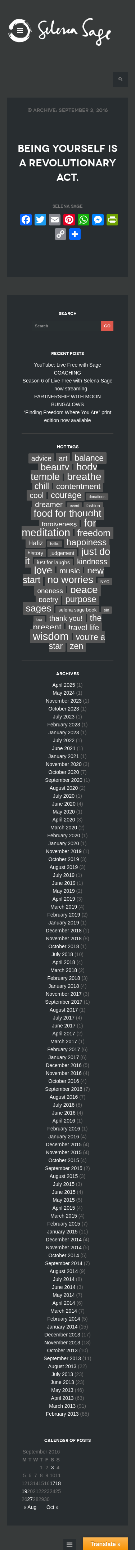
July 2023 (64, 717)
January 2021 (64, 756)
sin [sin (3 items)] (106, 610)
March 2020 (63, 827)
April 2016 (63, 1121)
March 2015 (63, 1216)
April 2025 (63, 685)
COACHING (67, 373)
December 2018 (64, 930)
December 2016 (64, 1065)
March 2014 (63, 1311)
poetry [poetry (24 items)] (48, 600)
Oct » (52, 1507)
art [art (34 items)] (63, 458)
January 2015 (62, 1232)
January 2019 (64, 923)
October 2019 (64, 859)
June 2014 (63, 1287)
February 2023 (63, 724)
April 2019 (63, 899)
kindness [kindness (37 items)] (92, 561)
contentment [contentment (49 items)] (78, 486)
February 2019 (63, 915)
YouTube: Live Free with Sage (67, 365)
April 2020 (63, 820)
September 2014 (63, 1263)
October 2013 (62, 1350)
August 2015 (64, 1176)
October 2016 (64, 1081)
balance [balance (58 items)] (89, 458)
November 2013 (62, 1342)
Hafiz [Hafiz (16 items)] (35, 543)
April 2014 (63, 1303)
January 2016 (64, 1136)
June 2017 (63, 1026)
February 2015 (63, 1224)
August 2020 (64, 788)
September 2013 (62, 1358)
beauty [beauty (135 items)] (55, 467)
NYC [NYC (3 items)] (104, 581)
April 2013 (62, 1398)
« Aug (29, 1507)
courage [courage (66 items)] (66, 495)
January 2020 (64, 843)
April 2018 (63, 962)
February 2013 (62, 1414)
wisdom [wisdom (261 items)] (50, 636)
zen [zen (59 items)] (76, 646)
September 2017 (63, 1002)
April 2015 (63, 1208)
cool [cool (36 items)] (37, 495)
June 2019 (63, 883)
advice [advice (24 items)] (41, 458)
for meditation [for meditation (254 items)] (59, 527)
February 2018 (63, 978)
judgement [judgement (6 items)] (62, 553)
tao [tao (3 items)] (39, 619)
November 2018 (64, 938)
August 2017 (64, 1010)
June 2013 (62, 1382)
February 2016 (63, 1129)
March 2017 (63, 1041)
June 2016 (63, 1113)
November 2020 (64, 764)
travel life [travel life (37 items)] (83, 627)
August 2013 (62, 1366)
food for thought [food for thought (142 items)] (68, 513)
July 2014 (64, 1279)
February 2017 (63, 1049)
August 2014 (64, 1271)
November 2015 (64, 1152)
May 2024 (64, 693)
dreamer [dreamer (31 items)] (49, 504)
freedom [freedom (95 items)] (94, 533)
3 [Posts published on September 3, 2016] (52, 1467)
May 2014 (64, 1295)
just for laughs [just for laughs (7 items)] (53, 562)
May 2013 (62, 1390)
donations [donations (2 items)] (97, 496)
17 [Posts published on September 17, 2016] (52, 1483)
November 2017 (64, 994)
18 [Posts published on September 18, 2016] (58, 1483)
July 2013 (62, 1374)
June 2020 (63, 804)
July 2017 (64, 1018)
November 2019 (64, 851)
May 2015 (64, 1200)
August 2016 (64, 1097)
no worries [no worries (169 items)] (70, 579)
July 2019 (64, 875)
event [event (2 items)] (74, 505)
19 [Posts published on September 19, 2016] (24, 1491)
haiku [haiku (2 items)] (54, 544)
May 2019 (64, 891)
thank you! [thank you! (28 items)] (66, 618)
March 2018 (63, 970)
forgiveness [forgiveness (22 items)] (59, 524)
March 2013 (62, 1406)
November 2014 (64, 1247)
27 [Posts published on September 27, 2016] (30, 1499)
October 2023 (64, 709)
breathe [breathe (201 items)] (84, 476)
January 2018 (64, 986)
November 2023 (64, 701)
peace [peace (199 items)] (84, 589)
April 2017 (63, 1033)
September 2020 (63, 780)
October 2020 (64, 772)
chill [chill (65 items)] (42, 486)
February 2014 (63, 1319)
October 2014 (64, 1255)
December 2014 (64, 1239)
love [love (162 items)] (43, 570)
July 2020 (64, 796)
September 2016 (63, 1089)
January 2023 (64, 732)
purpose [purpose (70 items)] (80, 599)
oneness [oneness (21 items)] (50, 591)
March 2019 (63, 907)
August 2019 (64, 867)
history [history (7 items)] (35, 553)
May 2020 (64, 812)
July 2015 (64, 1184)
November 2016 (64, 1073)
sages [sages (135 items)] (38, 608)
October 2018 (64, 946)
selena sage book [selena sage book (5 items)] (77, 610)
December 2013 (62, 1335)
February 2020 (63, 835)
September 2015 (63, 1168)
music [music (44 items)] (69, 570)
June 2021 (63, 748)
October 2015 (64, 1160)
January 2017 (64, 1057)
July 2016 (64, 1105)
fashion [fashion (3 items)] (93, 505)
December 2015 (64, 1144)
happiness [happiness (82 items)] (87, 542)
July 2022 (64, 740)
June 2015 (63, 1192)
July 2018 (62, 954)
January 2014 (62, 1327)
